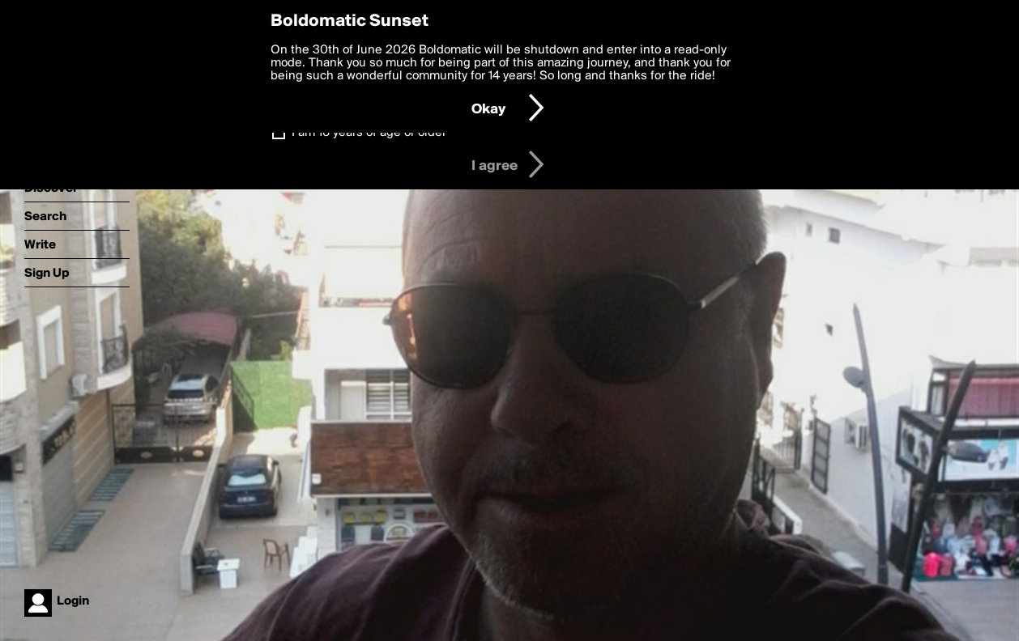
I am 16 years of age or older (369, 132)
